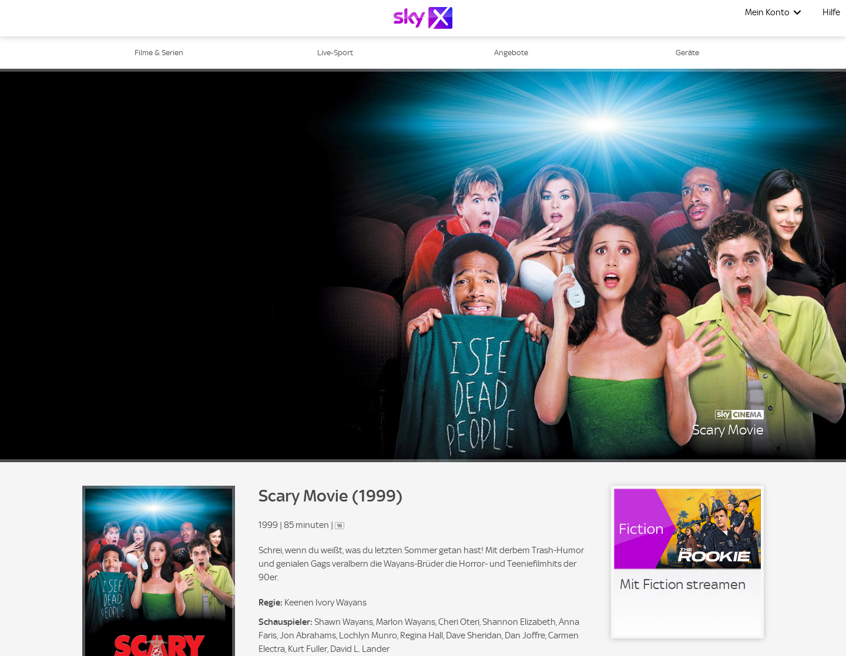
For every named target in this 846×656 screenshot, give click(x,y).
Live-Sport (335, 52)
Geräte (687, 52)
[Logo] (423, 18)
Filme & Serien (159, 52)
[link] (687, 562)
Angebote (511, 52)
